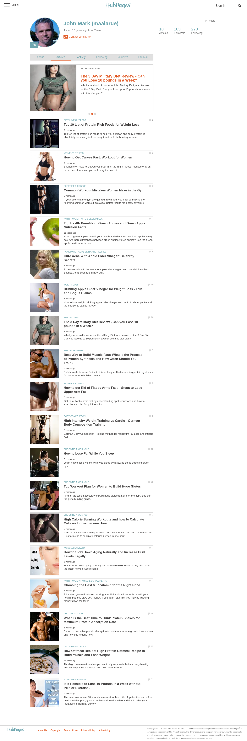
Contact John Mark (77, 37)
